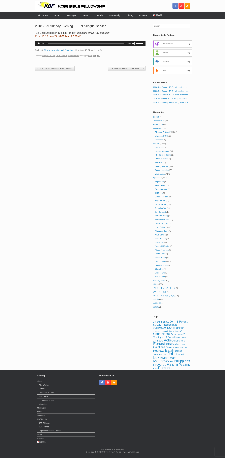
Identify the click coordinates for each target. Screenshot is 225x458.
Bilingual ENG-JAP (48, 56)
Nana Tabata (160, 238)
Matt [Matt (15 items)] (172, 357)
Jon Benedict (160, 212)
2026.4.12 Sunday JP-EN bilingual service (170, 95)
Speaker (156, 178)
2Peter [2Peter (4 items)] (183, 337)
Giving (130, 15)
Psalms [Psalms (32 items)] (184, 364)
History (41, 389)
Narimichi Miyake (162, 246)
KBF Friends (44, 427)
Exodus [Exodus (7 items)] (175, 344)
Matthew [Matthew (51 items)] (160, 361)
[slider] (86, 43)
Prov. (98, 56)
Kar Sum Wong (161, 216)
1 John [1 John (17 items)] (171, 321)
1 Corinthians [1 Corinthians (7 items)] (160, 321)
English (156, 117)
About (57, 15)
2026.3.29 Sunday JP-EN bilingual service (170, 102)
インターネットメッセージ (164, 288)
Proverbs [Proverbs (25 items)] (159, 364)
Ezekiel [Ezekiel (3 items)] (182, 344)
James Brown (158, 121)
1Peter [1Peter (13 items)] (180, 327)
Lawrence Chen (161, 223)
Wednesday (160, 174)
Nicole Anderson (162, 250)
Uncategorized (159, 280)
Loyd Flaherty (160, 227)
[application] (90, 43)
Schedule (98, 15)
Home (43, 15)
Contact (143, 15)
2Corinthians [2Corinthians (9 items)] (173, 337)
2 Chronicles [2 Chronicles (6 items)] (173, 331)
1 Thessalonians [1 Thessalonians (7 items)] (168, 324)
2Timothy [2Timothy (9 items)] (158, 340)
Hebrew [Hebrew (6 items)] (184, 347)
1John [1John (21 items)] (171, 327)
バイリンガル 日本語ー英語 (164, 296)
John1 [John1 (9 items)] (180, 354)
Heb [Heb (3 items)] (177, 348)
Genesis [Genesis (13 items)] (171, 347)
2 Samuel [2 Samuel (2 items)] (179, 334)
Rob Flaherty (160, 261)
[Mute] (133, 43)
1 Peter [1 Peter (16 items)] (181, 321)
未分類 (156, 299)
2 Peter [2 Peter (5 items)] (172, 334)
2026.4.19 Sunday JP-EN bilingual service (170, 91)
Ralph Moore (160, 258)
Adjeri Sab (159, 182)
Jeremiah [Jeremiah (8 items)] (158, 354)
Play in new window (53, 50)
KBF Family (114, 15)
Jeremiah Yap (160, 208)
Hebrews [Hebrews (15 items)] (158, 350)
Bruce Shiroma (161, 189)
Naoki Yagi (159, 242)
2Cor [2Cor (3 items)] (163, 337)
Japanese (159, 140)
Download (69, 50)
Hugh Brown (160, 200)
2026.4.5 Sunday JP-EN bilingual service (170, 99)
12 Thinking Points (46, 400)
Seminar (158, 162)
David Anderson (61, 56)
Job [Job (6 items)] (165, 354)
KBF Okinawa (44, 423)
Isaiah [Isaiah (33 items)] (169, 350)
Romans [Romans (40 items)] (165, 368)
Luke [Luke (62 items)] (157, 357)
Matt (94, 56)
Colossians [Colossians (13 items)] (178, 340)
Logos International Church (50, 431)
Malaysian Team (161, 231)
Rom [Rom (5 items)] (155, 368)
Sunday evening (73, 56)
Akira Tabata (160, 185)
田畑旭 (156, 307)
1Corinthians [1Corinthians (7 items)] (159, 328)
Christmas (159, 147)
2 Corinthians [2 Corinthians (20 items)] (167, 332)
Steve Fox (159, 269)
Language (157, 128)
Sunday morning (162, 170)
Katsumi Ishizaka (162, 220)
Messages (71, 15)
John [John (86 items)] (172, 353)
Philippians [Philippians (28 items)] (182, 361)
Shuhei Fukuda (161, 265)
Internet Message (162, 151)
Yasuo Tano (160, 276)
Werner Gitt (159, 273)
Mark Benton (160, 235)
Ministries (42, 404)
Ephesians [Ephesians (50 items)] (162, 343)
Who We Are (44, 385)
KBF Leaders (44, 396)
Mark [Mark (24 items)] (165, 358)
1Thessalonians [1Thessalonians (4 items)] (160, 331)
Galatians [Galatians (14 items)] (159, 347)
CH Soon (159, 193)
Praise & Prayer (161, 159)
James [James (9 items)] (178, 350)
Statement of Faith (46, 393)
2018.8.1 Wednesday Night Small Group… (127, 68)
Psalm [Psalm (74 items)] (172, 364)
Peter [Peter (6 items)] (170, 361)
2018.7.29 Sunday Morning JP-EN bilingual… (55, 68)
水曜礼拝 (157, 303)
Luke (90, 56)
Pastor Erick (160, 254)
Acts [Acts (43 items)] (167, 340)
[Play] (38, 43)
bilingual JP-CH (161, 136)
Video (85, 15)
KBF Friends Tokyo (163, 155)
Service (156, 143)
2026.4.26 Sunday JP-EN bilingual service (170, 87)
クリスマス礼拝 (159, 292)
